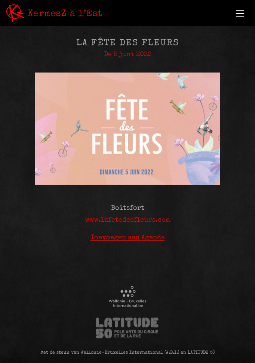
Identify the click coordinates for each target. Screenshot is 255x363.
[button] (240, 13)
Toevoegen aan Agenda (127, 237)
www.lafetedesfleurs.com (127, 220)
